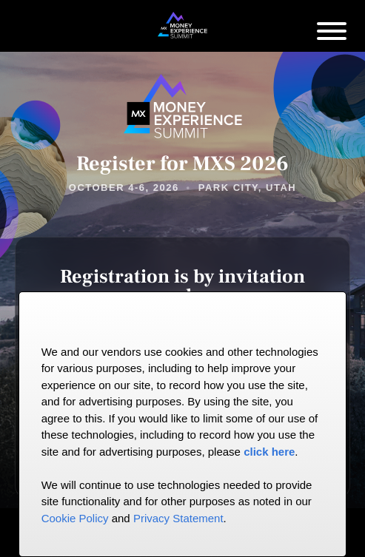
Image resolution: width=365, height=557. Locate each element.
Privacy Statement (178, 518)
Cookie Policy (75, 518)
